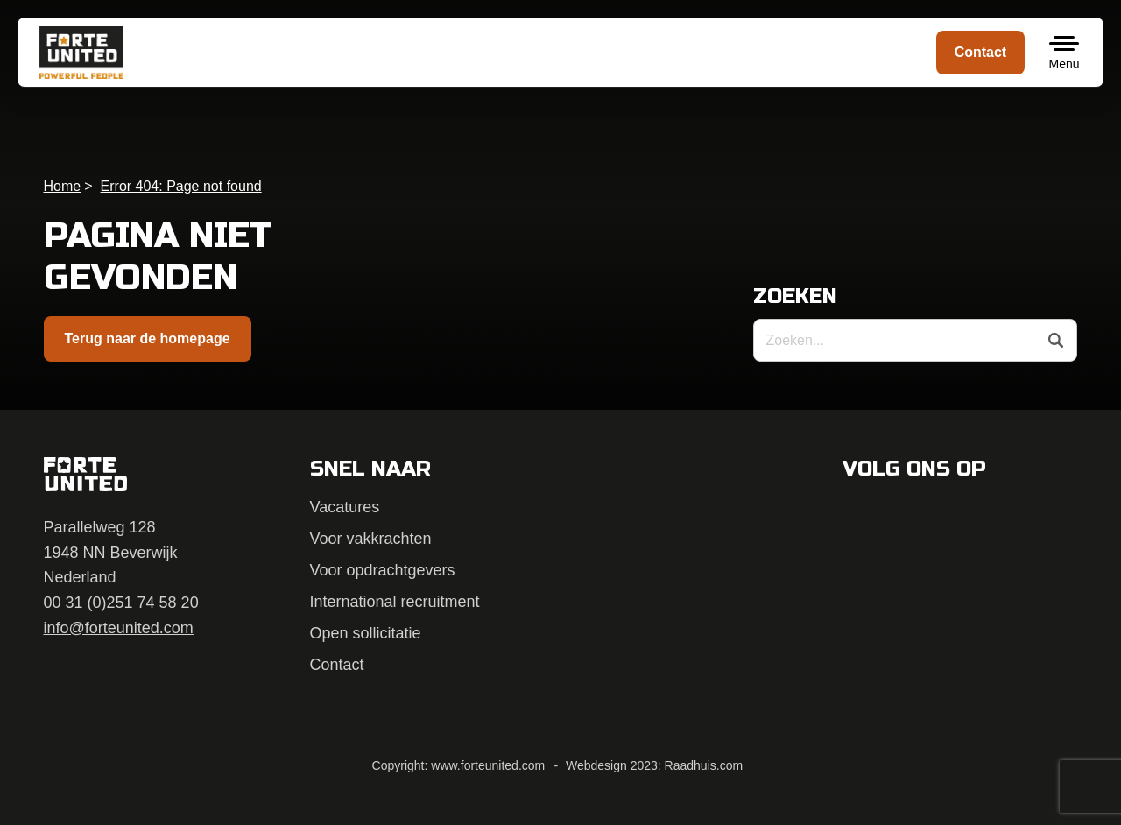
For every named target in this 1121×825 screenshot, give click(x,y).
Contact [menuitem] (981, 52)
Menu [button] (1063, 64)
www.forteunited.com (488, 765)
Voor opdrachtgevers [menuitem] (382, 570)
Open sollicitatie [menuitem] (365, 633)
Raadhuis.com (704, 765)
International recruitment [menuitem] (395, 601)
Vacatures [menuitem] (345, 507)
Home (62, 186)
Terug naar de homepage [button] (147, 338)
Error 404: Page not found (181, 186)
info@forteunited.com (119, 628)
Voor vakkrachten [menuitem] (371, 538)
